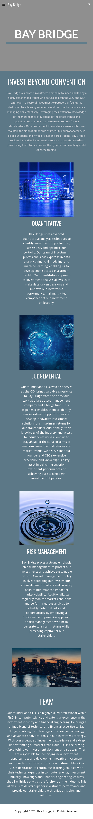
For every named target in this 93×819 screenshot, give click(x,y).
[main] (46, 35)
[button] (4, 4)
